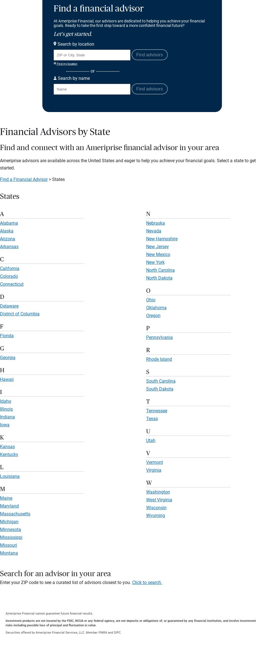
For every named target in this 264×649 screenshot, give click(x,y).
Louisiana (10, 476)
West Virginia (159, 500)
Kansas (7, 446)
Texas (152, 418)
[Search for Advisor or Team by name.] (92, 89)
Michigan (9, 521)
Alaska (6, 231)
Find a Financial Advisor (24, 179)
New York (155, 262)
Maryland (9, 506)
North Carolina (160, 270)
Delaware (9, 306)
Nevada (153, 231)
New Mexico (158, 254)
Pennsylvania (159, 337)
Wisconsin (156, 507)
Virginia (153, 470)
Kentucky (9, 454)
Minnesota (10, 529)
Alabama (9, 223)
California (9, 268)
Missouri (8, 545)
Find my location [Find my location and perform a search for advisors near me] (65, 63)
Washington (158, 492)
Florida (7, 335)
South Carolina (161, 381)
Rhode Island (159, 359)
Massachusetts (15, 514)
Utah (150, 440)
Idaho (5, 401)
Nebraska (155, 223)
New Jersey (157, 246)
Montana (9, 553)
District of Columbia (20, 314)
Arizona (7, 238)
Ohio (150, 300)
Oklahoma (156, 307)
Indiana (7, 417)
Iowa (5, 424)
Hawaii (7, 379)
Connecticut (12, 284)
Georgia (7, 357)
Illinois (6, 409)
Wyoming (155, 515)
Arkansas (9, 246)
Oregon (153, 315)
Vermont (154, 462)
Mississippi (11, 537)
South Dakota (159, 389)
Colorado (9, 276)
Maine (6, 498)
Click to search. (147, 582)
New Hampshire (162, 238)
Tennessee (156, 410)
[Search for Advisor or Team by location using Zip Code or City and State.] (92, 55)
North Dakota (159, 278)
